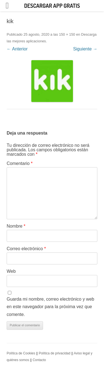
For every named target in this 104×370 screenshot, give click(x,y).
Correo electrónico (26, 248)
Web (11, 271)
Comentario (19, 163)
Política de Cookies (21, 353)
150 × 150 (67, 34)
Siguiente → (85, 49)
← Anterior (17, 49)
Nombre (16, 226)
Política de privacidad (54, 353)
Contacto (39, 360)
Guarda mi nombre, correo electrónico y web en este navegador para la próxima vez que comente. (50, 307)
